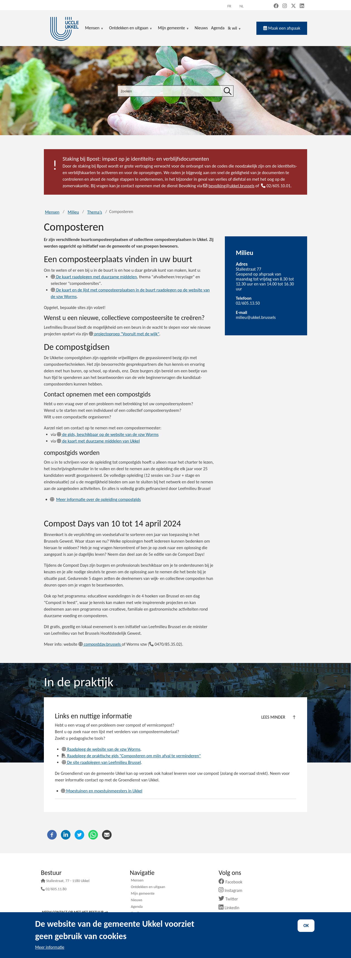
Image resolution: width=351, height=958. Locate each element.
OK (306, 925)
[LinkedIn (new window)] (302, 6)
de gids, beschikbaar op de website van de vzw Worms (107, 434)
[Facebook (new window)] (276, 6)
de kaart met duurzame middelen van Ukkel (98, 441)
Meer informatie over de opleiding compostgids (98, 499)
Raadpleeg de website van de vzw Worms (101, 749)
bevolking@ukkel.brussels (228, 185)
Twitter (230, 899)
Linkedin (231, 907)
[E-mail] (107, 834)
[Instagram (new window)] (284, 6)
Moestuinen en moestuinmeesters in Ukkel (101, 790)
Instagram (232, 890)
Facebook (232, 882)
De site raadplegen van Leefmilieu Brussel (101, 762)
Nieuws (136, 900)
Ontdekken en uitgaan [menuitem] (130, 28)
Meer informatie (49, 947)
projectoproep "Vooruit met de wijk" (124, 333)
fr (229, 6)
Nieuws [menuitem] (201, 27)
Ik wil (234, 28)
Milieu (73, 212)
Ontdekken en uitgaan (148, 887)
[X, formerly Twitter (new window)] (293, 6)
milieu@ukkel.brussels (256, 317)
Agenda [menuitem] (218, 27)
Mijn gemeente (142, 894)
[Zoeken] (227, 91)
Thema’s (94, 212)
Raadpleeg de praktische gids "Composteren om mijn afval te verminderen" (131, 755)
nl (241, 6)
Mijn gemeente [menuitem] (173, 28)
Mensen (52, 212)
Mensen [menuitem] (94, 28)
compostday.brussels (100, 644)
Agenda (137, 907)
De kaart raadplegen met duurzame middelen (94, 276)
